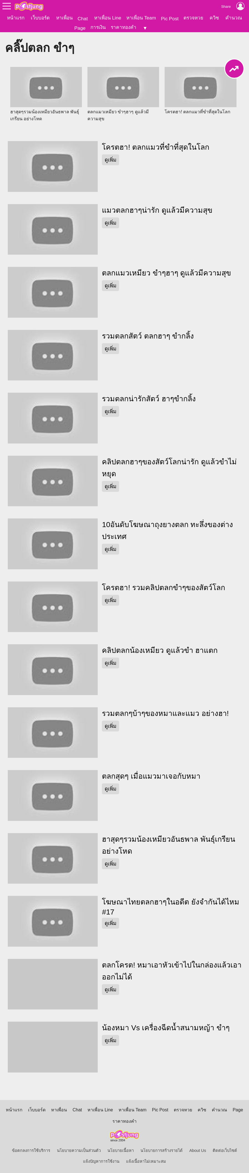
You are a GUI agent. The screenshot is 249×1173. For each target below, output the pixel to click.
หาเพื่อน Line (107, 18)
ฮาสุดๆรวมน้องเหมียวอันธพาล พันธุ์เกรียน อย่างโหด (168, 845)
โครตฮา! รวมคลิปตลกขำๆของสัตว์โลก (163, 587)
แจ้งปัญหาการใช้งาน (101, 1161)
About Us (197, 1150)
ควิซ (214, 18)
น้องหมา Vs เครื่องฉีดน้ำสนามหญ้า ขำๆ (165, 1028)
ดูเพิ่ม (110, 160)
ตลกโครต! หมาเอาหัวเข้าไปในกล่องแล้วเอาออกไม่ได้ (172, 971)
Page (79, 28)
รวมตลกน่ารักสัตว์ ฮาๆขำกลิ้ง (148, 399)
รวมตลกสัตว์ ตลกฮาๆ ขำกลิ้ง (148, 336)
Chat (83, 18)
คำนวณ (233, 18)
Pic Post (170, 18)
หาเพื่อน (64, 18)
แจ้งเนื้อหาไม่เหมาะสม (146, 1161)
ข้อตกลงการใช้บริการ (31, 1150)
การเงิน (98, 27)
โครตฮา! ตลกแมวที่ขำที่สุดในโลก (155, 147)
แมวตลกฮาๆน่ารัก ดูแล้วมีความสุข (157, 210)
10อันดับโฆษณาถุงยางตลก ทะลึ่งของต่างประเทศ (167, 530)
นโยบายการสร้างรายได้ (161, 1150)
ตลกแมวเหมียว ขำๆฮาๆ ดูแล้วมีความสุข (166, 273)
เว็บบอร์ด (40, 18)
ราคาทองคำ (123, 27)
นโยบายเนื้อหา (120, 1150)
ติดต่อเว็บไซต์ (225, 1150)
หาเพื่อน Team (141, 18)
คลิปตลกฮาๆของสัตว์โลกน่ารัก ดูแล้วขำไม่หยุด (169, 468)
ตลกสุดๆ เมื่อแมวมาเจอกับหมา (151, 776)
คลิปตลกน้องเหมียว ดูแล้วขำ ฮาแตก (160, 650)
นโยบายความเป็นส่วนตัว (79, 1150)
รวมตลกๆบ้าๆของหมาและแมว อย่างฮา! (165, 713)
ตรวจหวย (193, 18)
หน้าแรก (15, 18)
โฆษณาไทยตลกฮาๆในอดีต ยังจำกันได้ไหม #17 (170, 907)
